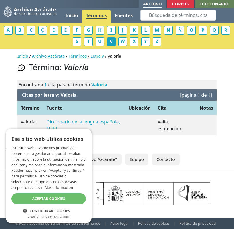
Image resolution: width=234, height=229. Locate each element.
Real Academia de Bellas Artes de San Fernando (59, 223)
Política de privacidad (197, 223)
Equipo (137, 159)
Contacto (165, 159)
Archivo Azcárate (48, 56)
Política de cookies (154, 223)
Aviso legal (119, 223)
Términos (96, 15)
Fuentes (124, 15)
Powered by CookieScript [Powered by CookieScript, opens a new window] (49, 217)
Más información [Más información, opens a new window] (59, 187)
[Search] (178, 15)
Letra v (97, 56)
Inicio (71, 15)
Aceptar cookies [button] (48, 198)
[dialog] (49, 176)
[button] (48, 211)
